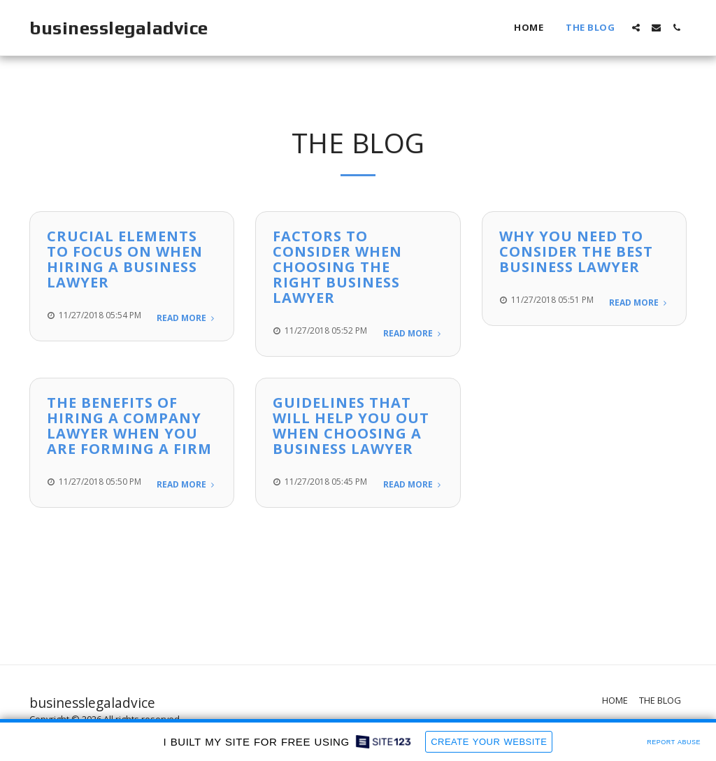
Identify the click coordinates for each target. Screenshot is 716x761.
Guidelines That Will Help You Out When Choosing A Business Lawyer (351, 425)
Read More (187, 318)
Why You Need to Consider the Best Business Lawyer (576, 251)
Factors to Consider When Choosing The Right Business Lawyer (337, 267)
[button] (635, 27)
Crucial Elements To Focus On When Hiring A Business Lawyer (125, 259)
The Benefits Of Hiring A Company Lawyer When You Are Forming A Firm (129, 425)
